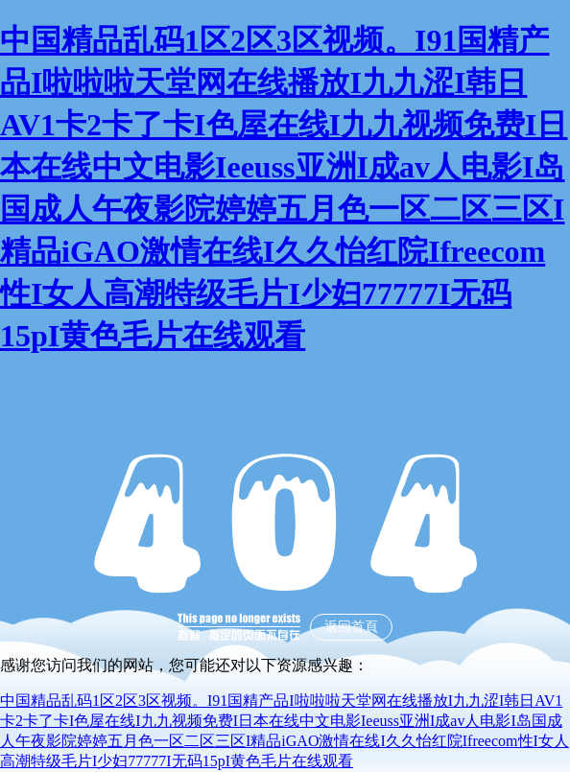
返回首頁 (351, 627)
